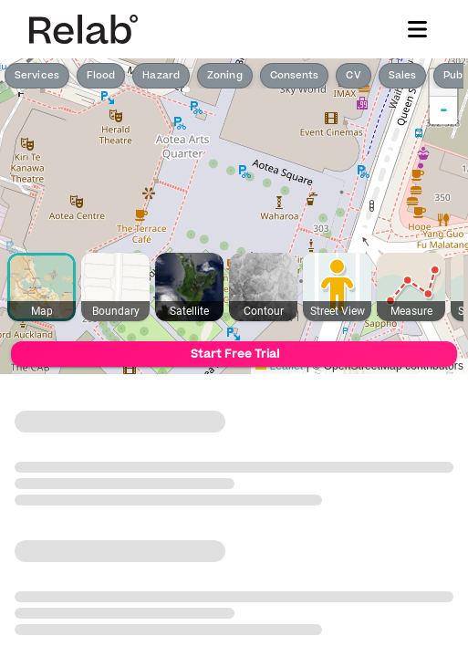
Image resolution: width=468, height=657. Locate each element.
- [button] (444, 110)
